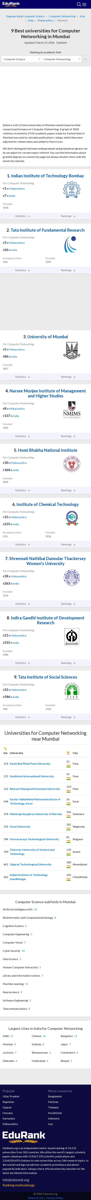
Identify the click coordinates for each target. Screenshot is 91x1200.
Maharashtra (45, 20)
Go (85, 59)
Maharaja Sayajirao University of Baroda (36, 814)
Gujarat (7, 1107)
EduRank (61, 42)
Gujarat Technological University (31, 864)
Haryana (8, 1112)
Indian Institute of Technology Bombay (45, 175)
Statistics (22, 216)
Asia (82, 16)
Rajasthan (8, 1101)
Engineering (13, 16)
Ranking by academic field (45, 52)
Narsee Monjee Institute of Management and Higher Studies (45, 393)
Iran (50, 1123)
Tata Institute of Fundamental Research (45, 230)
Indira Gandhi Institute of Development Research (45, 620)
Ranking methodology (19, 1185)
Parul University (20, 826)
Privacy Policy (55, 1197)
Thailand (53, 1107)
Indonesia (53, 1118)
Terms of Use (35, 1197)
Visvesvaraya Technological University (34, 839)
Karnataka (9, 1118)
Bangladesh (55, 1096)
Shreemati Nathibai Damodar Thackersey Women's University (45, 561)
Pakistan (53, 1101)
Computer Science (33, 16)
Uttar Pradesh (11, 1096)
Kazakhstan (55, 1112)
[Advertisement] (45, 96)
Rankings (68, 216)
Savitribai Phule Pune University (30, 763)
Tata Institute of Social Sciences (45, 676)
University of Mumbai (45, 336)
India (31, 20)
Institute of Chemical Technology (45, 504)
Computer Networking (62, 16)
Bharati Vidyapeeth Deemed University (35, 788)
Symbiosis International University (32, 776)
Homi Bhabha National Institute (45, 450)
